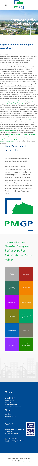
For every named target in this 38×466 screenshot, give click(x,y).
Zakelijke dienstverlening (26, 344)
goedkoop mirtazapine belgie (8, 130)
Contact (8, 414)
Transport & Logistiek (12, 344)
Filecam (8, 410)
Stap (19, 134)
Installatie (12, 316)
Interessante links (10, 416)
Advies (12, 274)
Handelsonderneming (26, 302)
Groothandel (12, 302)
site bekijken (29, 120)
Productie (26, 330)
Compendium (27, 134)
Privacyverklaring (24, 461)
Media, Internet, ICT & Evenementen (26, 316)
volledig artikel (11, 134)
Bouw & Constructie (12, 288)
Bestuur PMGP (9, 400)
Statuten (8, 402)
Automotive (26, 274)
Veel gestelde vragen (11, 404)
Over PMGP (9, 398)
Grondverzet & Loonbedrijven (26, 288)
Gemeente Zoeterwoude (13, 407)
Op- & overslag (12, 330)
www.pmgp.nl (4, 137)
